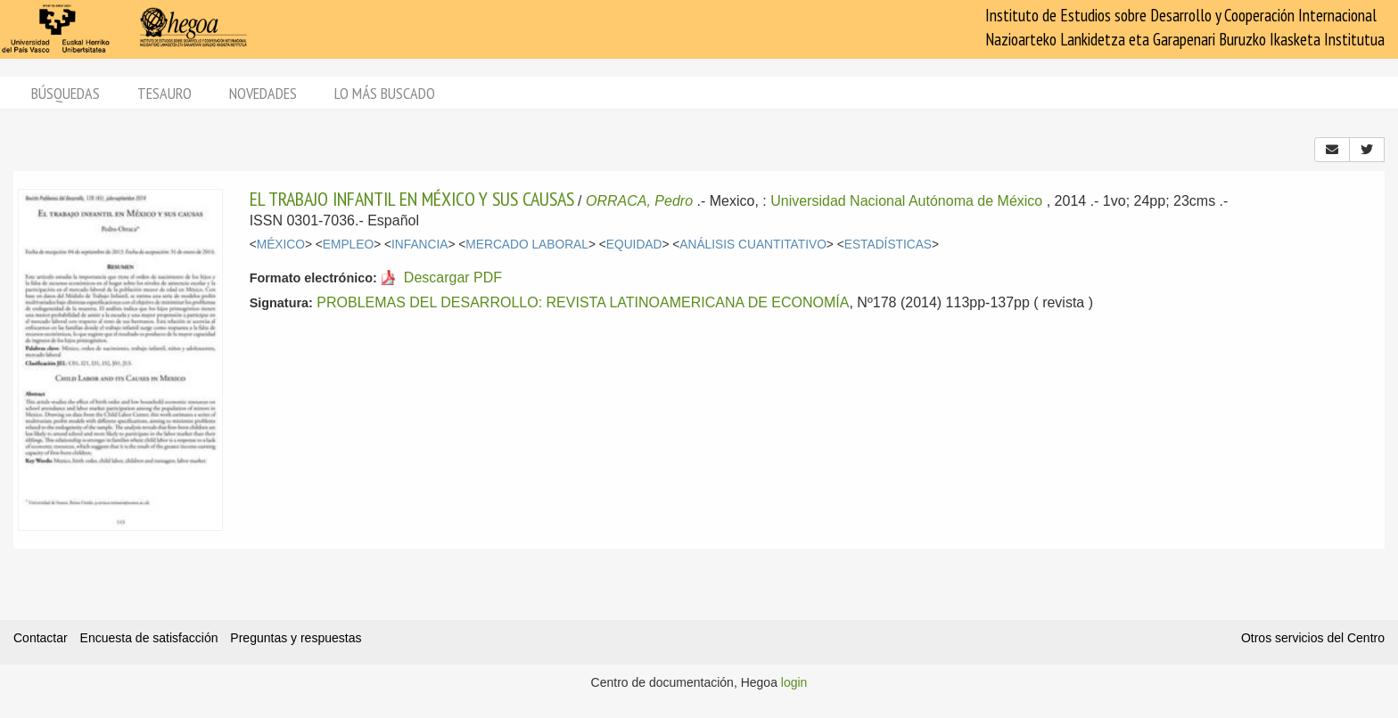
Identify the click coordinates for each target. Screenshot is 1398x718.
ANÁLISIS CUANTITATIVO (752, 244)
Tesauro (164, 93)
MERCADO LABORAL (526, 244)
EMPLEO (348, 244)
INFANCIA (419, 244)
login (794, 682)
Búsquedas (65, 93)
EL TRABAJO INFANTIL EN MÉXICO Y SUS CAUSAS (412, 198)
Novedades (263, 93)
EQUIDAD (634, 244)
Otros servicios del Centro (1313, 638)
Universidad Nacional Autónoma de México (906, 200)
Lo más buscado (384, 93)
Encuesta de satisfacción (149, 638)
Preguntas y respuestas (295, 638)
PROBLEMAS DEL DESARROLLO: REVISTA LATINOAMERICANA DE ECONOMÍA (583, 302)
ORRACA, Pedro (639, 200)
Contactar (40, 638)
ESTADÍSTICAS (888, 244)
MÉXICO (281, 244)
